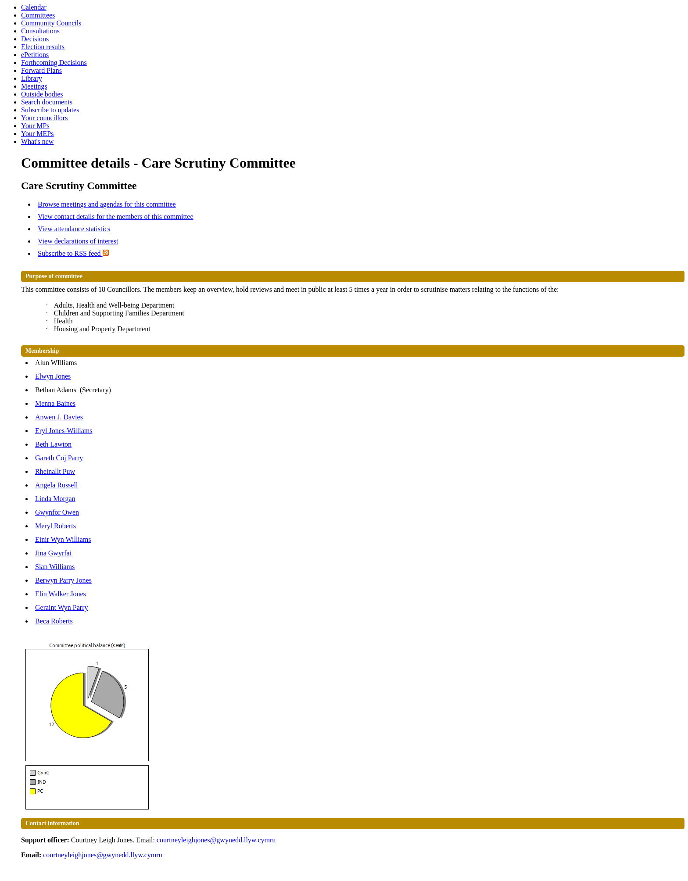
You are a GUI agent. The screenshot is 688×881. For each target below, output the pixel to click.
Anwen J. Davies (59, 417)
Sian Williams (55, 566)
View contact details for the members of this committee (115, 216)
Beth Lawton (53, 444)
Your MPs (35, 125)
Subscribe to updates (50, 110)
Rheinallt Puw (55, 471)
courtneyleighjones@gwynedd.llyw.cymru (216, 840)
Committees (38, 15)
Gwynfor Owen (57, 512)
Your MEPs (37, 133)
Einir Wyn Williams (63, 539)
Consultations (40, 31)
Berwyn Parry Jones (63, 580)
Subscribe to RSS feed (73, 253)
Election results (42, 46)
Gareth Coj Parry (59, 458)
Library (31, 78)
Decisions (35, 39)
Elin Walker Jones (60, 594)
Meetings (34, 86)
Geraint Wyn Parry (61, 607)
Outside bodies (42, 94)
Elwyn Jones (53, 376)
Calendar (34, 7)
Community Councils (51, 23)
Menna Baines (55, 403)
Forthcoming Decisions (54, 62)
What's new (37, 141)
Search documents (46, 102)
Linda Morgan (55, 498)
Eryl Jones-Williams (63, 430)
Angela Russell (56, 485)
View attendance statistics (74, 229)
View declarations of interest (78, 241)
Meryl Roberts (55, 526)
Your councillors (44, 118)
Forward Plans (41, 70)
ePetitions (35, 54)
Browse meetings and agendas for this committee (107, 204)
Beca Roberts (54, 621)
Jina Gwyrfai (53, 553)
